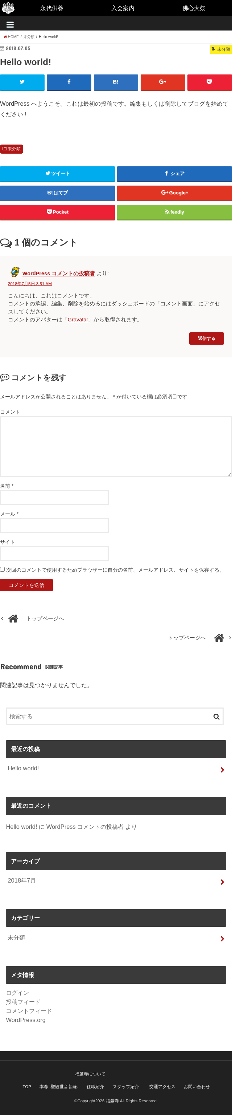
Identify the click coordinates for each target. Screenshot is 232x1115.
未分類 (14, 148)
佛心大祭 (194, 8)
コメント (10, 412)
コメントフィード (29, 1010)
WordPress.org (26, 1020)
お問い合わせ (197, 1086)
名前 (6, 486)
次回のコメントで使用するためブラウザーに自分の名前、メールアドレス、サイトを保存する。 (115, 570)
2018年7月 (22, 880)
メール (9, 514)
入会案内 (122, 8)
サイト (7, 542)
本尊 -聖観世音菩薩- (59, 1086)
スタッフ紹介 (126, 1086)
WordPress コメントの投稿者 (58, 274)
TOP (26, 1086)
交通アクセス (162, 1086)
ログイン (17, 992)
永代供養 (51, 8)
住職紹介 (95, 1086)
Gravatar (78, 320)
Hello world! (23, 768)
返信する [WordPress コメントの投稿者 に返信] (206, 338)
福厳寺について (90, 1074)
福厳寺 (112, 1101)
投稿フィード (23, 1001)
